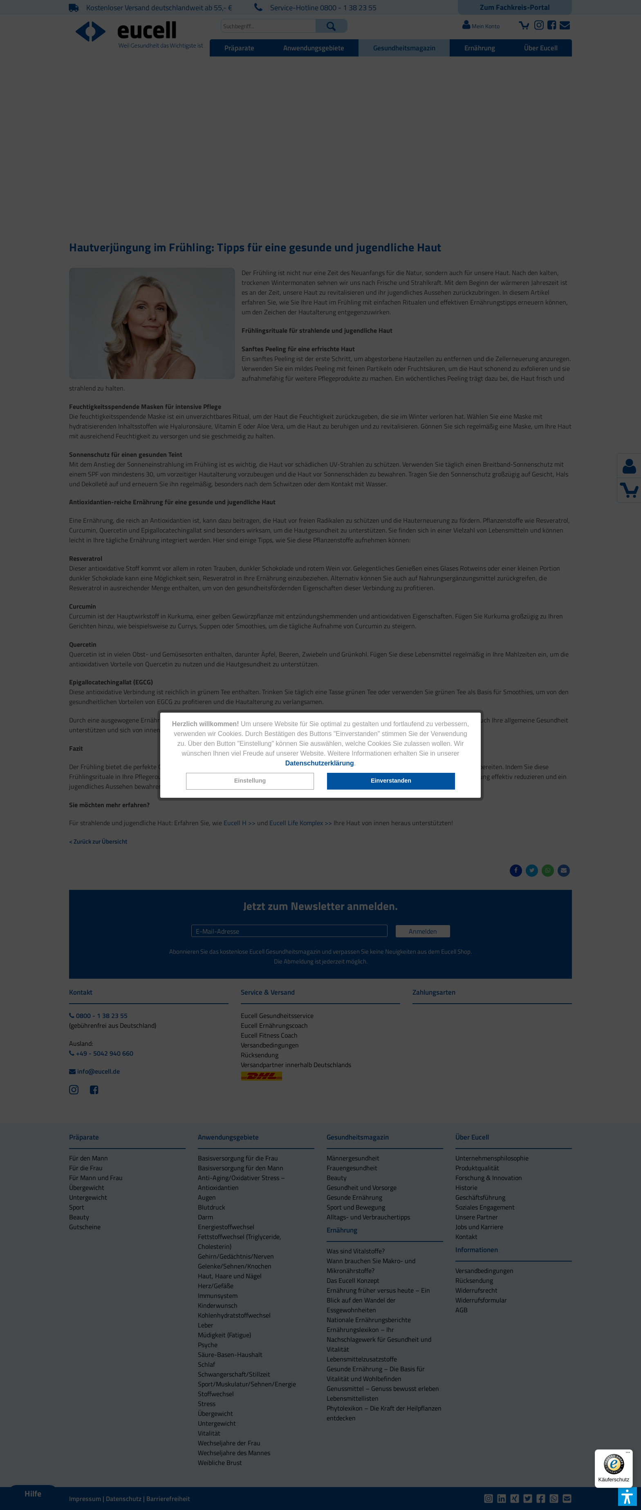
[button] (250, 781)
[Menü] (628, 1454)
